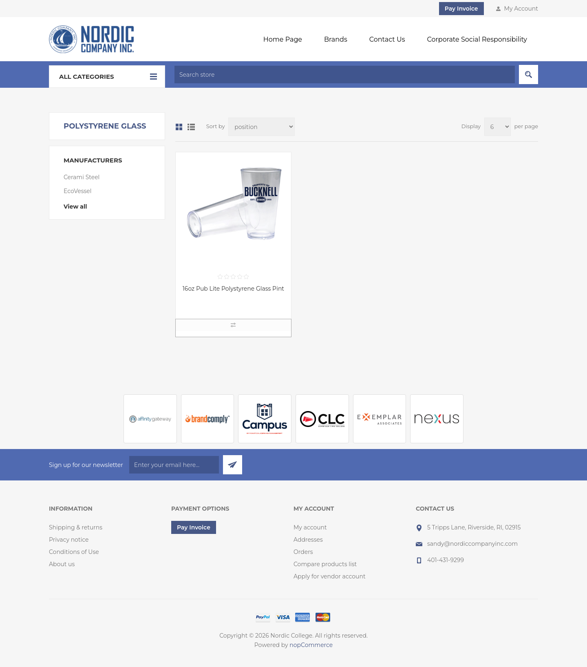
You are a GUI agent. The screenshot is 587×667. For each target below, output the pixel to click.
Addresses (308, 539)
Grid (179, 127)
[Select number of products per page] (497, 127)
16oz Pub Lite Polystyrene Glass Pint (233, 288)
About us (62, 564)
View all (75, 206)
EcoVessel (78, 191)
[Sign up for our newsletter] (174, 465)
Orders (303, 552)
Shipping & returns (75, 527)
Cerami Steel (81, 177)
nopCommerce (311, 645)
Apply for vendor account (330, 576)
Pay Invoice (461, 8)
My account (310, 527)
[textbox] (344, 74)
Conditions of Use (74, 552)
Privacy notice (69, 539)
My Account (521, 8)
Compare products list (325, 564)
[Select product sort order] (261, 127)
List (191, 127)
